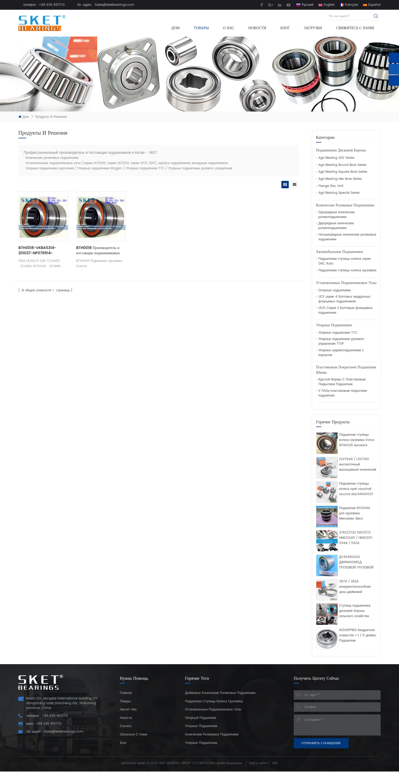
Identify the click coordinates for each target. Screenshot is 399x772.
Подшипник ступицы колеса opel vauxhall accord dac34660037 (356, 489)
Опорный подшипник (200, 717)
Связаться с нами (133, 734)
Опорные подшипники (334, 290)
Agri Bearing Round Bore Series (342, 165)
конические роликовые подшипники (212, 734)
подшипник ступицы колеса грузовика (214, 701)
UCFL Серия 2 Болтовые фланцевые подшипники (345, 310)
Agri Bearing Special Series (339, 193)
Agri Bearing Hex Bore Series (340, 179)
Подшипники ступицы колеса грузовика (347, 270)
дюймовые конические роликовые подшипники (220, 692)
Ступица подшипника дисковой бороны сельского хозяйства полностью (354, 611)
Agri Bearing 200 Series (336, 158)
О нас (228, 28)
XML (275, 763)
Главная (126, 692)
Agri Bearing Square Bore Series (342, 172)
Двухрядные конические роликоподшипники (336, 226)
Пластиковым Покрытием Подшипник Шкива (346, 370)
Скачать (126, 726)
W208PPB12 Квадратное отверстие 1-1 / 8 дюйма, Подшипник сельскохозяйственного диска (357, 635)
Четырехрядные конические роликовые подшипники (347, 237)
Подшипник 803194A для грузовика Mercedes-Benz (354, 513)
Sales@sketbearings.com (114, 4)
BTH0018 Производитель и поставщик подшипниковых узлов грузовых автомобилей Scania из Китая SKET (98, 250)
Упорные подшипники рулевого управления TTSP (341, 341)
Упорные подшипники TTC (337, 333)
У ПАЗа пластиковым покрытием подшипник (342, 393)
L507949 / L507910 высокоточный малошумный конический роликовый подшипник (357, 465)
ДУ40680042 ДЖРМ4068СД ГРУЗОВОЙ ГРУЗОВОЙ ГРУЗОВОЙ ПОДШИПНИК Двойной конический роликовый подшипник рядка (356, 562)
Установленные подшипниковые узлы (346, 283)
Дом (175, 28)
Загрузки (313, 28)
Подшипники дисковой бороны (341, 150)
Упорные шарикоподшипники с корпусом (341, 353)
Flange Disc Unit (330, 186)
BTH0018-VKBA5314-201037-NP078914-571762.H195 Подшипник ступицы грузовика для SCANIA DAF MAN (39, 250)
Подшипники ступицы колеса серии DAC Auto (344, 261)
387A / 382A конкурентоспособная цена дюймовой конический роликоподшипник (355, 587)
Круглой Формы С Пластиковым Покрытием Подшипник (342, 382)
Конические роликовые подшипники (345, 205)
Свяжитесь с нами (355, 28)
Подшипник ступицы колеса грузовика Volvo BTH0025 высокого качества (356, 440)
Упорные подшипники (334, 325)
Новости (257, 28)
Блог (285, 28)
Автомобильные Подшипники (339, 252)
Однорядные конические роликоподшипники (336, 215)
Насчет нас (128, 709)
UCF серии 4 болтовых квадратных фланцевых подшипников (344, 299)
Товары (201, 28)
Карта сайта (258, 763)
